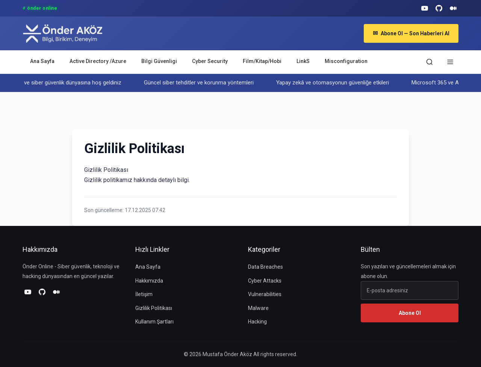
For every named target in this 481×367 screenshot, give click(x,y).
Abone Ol (410, 313)
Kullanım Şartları (154, 322)
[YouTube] (424, 8)
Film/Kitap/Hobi (262, 61)
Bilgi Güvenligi (159, 61)
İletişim (144, 294)
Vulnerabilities (264, 294)
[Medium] (453, 8)
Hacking (257, 322)
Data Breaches (265, 267)
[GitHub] (439, 8)
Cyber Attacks (264, 281)
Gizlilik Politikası (153, 308)
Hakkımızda (149, 281)
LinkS (303, 61)
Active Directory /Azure (98, 61)
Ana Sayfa (42, 61)
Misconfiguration (346, 61)
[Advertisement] (209, 109)
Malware (258, 308)
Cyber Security (210, 61)
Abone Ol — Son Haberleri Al (411, 33)
